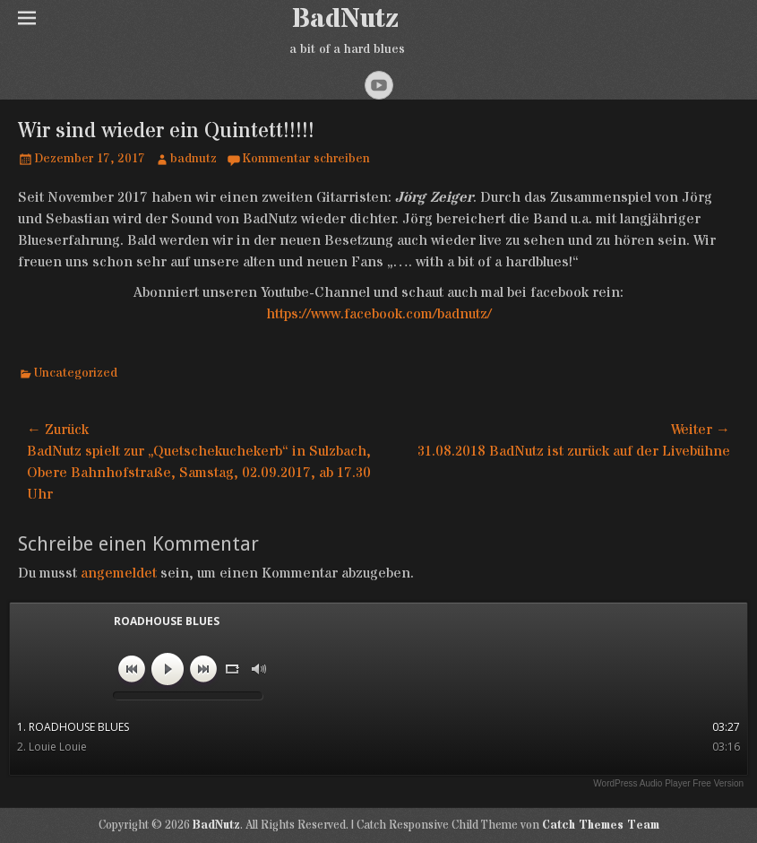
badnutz (193, 159)
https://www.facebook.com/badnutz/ (379, 314)
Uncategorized (75, 373)
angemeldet (119, 573)
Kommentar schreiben (306, 159)
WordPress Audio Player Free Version (668, 783)
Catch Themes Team (600, 825)
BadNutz (345, 19)
